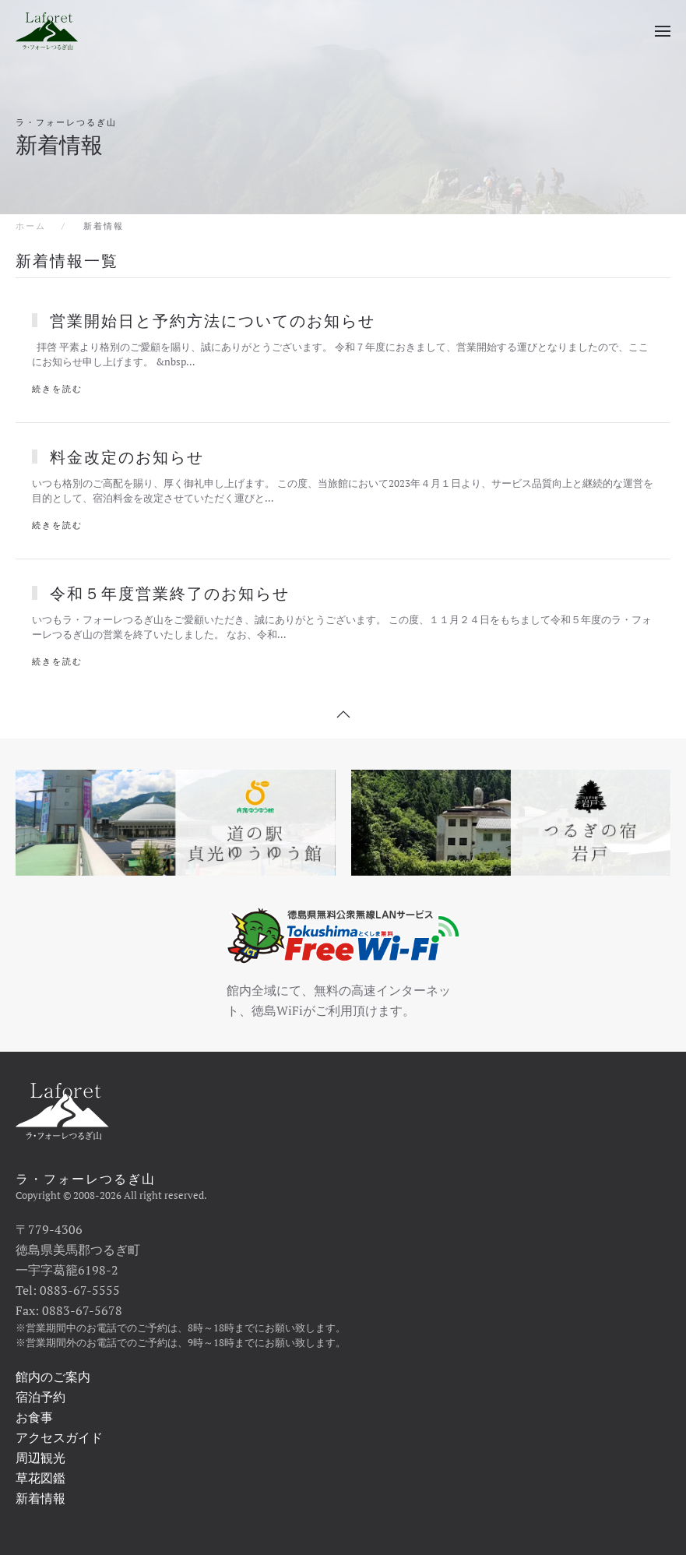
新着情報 (40, 1498)
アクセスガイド (59, 1437)
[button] (662, 31)
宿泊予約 (40, 1396)
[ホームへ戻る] (47, 31)
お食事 (34, 1417)
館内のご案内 (53, 1376)
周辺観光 (40, 1457)
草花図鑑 (40, 1477)
